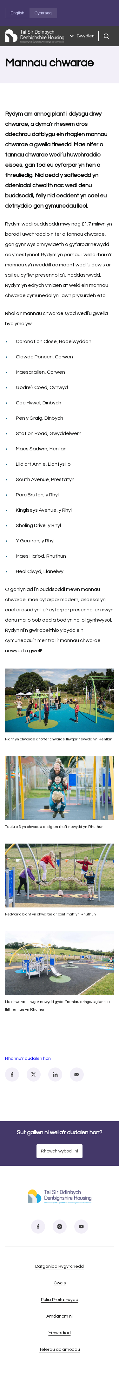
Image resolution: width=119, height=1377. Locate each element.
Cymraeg (43, 13)
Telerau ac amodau (59, 1349)
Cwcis (60, 1283)
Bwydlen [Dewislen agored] (81, 36)
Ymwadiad (60, 1333)
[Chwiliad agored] (106, 36)
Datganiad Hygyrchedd (59, 1266)
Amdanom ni (59, 1316)
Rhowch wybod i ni (59, 1151)
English (17, 13)
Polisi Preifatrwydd (59, 1299)
